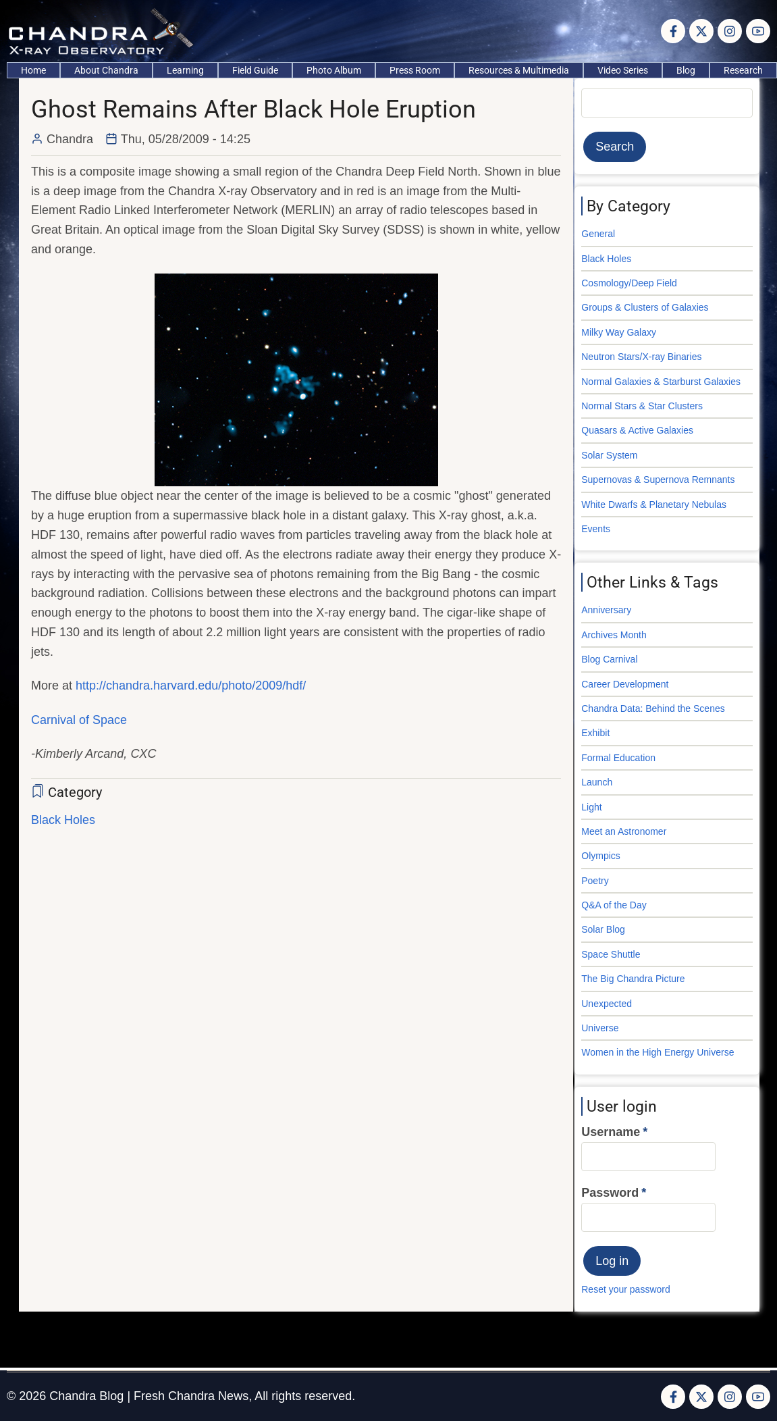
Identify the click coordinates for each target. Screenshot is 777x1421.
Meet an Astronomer (623, 831)
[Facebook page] (673, 31)
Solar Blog (603, 929)
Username (610, 1132)
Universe (599, 1028)
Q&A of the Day (614, 905)
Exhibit (595, 732)
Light (591, 807)
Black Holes (63, 820)
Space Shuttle (610, 954)
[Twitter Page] (701, 31)
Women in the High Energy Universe (657, 1052)
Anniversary (606, 609)
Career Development (624, 684)
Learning (185, 70)
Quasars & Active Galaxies (637, 430)
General (598, 233)
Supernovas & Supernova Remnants (657, 479)
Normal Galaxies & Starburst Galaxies (661, 381)
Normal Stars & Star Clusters (642, 406)
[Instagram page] (730, 31)
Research (743, 70)
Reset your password (625, 1289)
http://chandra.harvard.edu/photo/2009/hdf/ (191, 685)
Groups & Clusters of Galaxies (644, 307)
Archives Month (613, 634)
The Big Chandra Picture (633, 978)
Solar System (609, 455)
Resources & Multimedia (518, 70)
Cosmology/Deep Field (629, 283)
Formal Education (618, 757)
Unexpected (606, 1003)
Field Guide (255, 70)
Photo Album (333, 70)
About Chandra (106, 70)
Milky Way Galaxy (618, 332)
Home (33, 70)
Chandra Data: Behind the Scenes (652, 708)
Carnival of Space (79, 720)
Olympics (600, 855)
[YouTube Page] (758, 31)
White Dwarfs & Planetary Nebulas (653, 504)
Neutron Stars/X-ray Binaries (641, 356)
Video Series (622, 70)
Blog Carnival (609, 659)
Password (610, 1192)
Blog (685, 70)
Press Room (415, 70)
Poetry (594, 880)
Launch (596, 782)
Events (595, 528)
